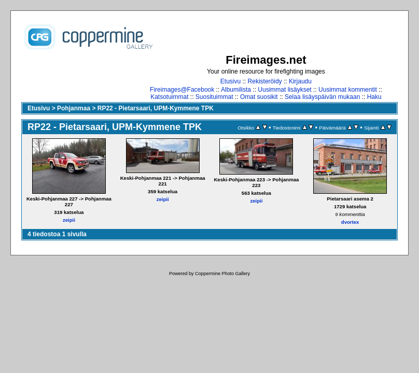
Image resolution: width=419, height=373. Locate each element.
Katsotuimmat (169, 97)
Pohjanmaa (73, 108)
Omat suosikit (259, 97)
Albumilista (236, 89)
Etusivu (230, 81)
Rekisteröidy (265, 81)
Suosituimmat (214, 97)
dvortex (350, 222)
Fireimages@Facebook (182, 89)
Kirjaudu (300, 81)
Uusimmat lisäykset (284, 89)
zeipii (69, 220)
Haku (374, 97)
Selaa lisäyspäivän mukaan (322, 97)
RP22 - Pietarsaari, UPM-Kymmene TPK (155, 108)
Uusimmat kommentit (347, 89)
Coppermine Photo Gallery (222, 273)
